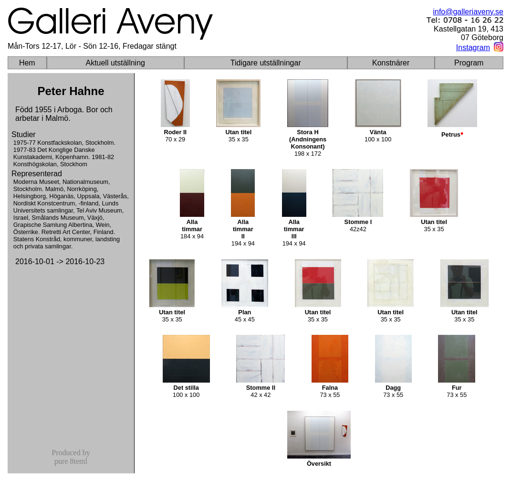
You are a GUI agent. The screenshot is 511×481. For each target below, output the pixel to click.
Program (468, 63)
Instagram (473, 47)
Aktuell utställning (115, 63)
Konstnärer (390, 63)
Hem (27, 63)
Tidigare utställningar (265, 63)
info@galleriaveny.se (468, 12)
